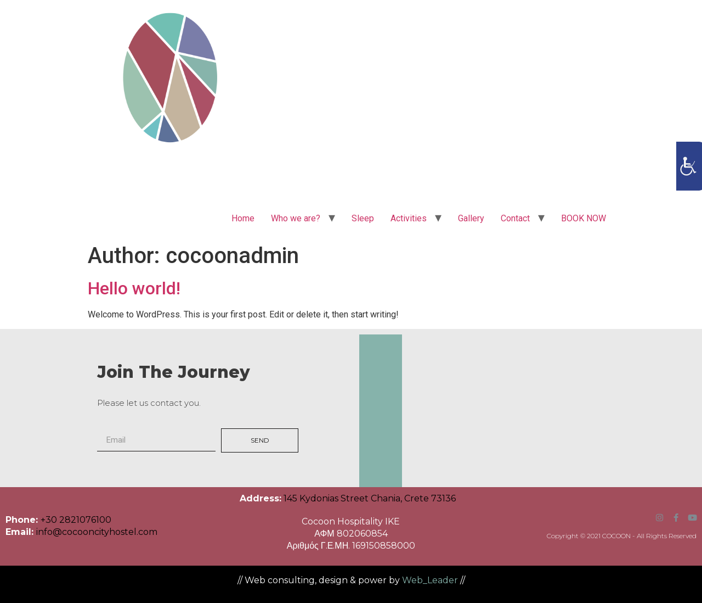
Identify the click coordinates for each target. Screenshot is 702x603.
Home (242, 218)
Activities (408, 218)
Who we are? (295, 218)
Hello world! (134, 288)
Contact (515, 218)
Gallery (471, 218)
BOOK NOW (583, 218)
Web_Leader (430, 580)
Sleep (363, 218)
